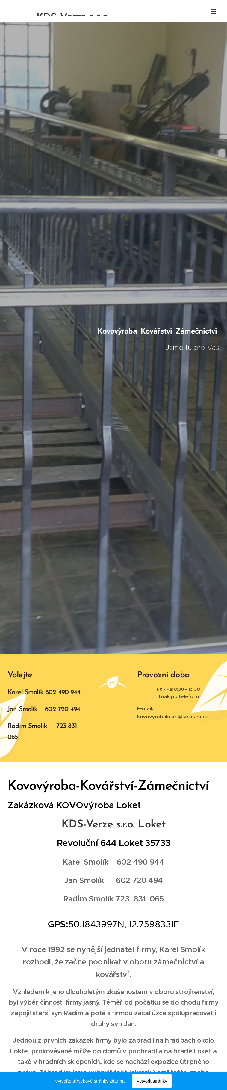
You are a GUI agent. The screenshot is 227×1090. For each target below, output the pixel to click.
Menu (213, 11)
